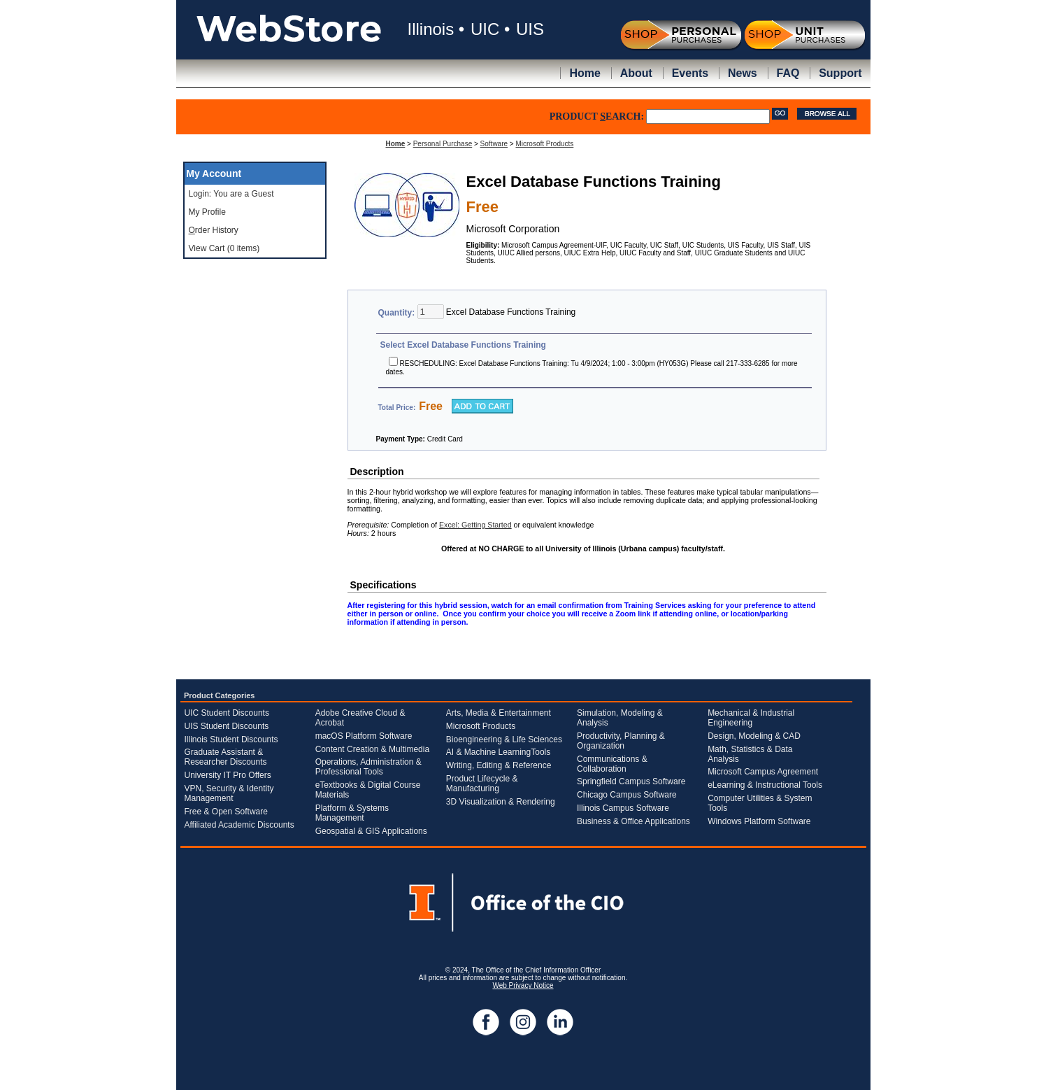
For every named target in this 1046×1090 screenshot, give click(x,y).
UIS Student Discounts (227, 726)
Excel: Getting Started (475, 525)
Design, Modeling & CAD (754, 736)
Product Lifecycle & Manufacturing (482, 783)
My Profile (207, 212)
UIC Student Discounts (227, 713)
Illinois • (436, 29)
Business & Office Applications (633, 821)
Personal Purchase (443, 144)
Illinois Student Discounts (231, 739)
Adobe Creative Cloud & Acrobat (360, 718)
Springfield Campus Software (631, 781)
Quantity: (397, 313)
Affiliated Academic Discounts (239, 825)
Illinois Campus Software (623, 808)
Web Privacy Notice (522, 985)
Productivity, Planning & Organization (621, 741)
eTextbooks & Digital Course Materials (368, 790)
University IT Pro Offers (228, 775)
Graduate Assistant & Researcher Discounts (226, 757)
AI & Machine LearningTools (498, 752)
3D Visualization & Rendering (500, 802)
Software (494, 144)
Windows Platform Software (759, 821)
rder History (213, 230)
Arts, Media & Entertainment (498, 713)
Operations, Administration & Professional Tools (368, 767)
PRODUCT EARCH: (597, 116)
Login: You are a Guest (231, 194)
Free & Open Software (226, 811)
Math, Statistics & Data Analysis (750, 754)
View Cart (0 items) (224, 248)
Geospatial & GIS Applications (371, 831)
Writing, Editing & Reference (499, 765)
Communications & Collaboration (612, 764)
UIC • (490, 29)
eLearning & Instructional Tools (765, 785)
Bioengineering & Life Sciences (504, 739)
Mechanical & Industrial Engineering (751, 718)
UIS (530, 29)
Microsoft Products (544, 144)
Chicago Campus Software (627, 795)
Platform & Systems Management (352, 813)
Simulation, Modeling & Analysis (620, 718)
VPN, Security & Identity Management (229, 793)
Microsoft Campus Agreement (763, 772)
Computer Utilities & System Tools (760, 803)
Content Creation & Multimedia (372, 749)
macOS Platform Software (364, 736)
